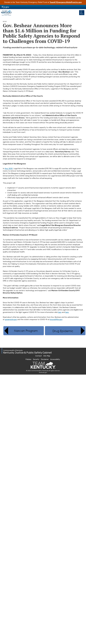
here (59, 312)
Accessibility (55, 359)
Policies (28, 359)
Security (36, 359)
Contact (38, 356)
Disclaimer (45, 359)
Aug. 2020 (9, 169)
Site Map (46, 356)
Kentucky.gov (43, 372)
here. (67, 312)
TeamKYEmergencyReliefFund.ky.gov (66, 2)
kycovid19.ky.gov (56, 319)
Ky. (5, 6)
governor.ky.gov (11, 319)
